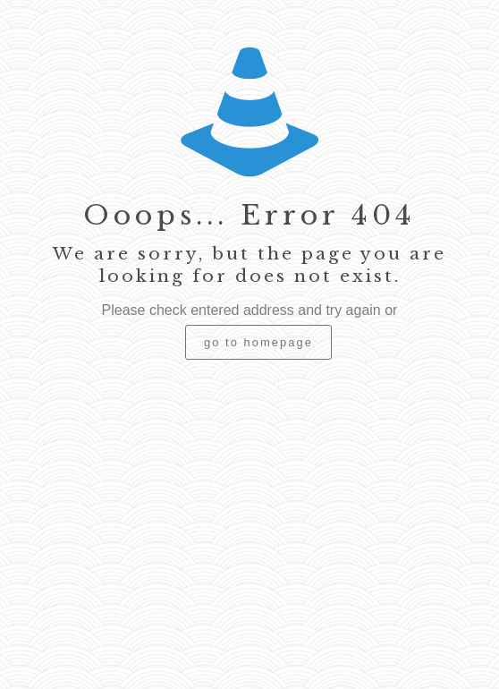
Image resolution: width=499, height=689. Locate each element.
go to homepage (258, 342)
